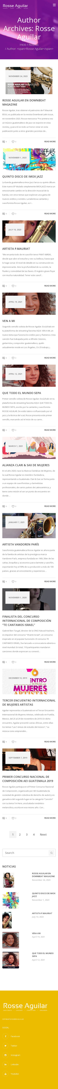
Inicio (23, 44)
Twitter (9, 1046)
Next (43, 834)
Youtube (10, 1074)
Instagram (11, 1055)
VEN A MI (8, 321)
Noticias (34, 44)
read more (50, 141)
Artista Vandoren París (20, 544)
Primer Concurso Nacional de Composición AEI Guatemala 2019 (27, 779)
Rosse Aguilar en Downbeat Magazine (24, 102)
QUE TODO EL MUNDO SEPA (21, 393)
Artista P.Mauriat (16, 249)
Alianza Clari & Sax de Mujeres (25, 465)
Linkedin (10, 1064)
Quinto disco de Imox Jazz (22, 176)
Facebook (11, 1036)
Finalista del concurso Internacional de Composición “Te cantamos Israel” (26, 621)
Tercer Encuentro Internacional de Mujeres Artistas (29, 702)
